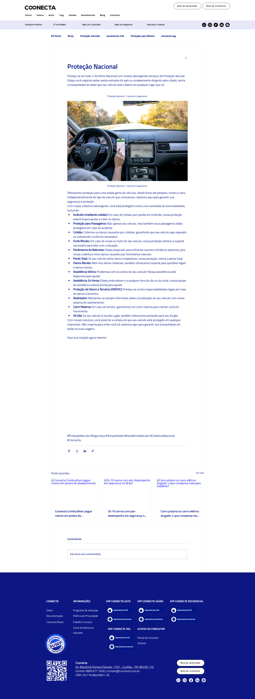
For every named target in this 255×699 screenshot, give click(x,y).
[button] (59, 24)
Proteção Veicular (90, 36)
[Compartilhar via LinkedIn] (84, 451)
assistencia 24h (115, 36)
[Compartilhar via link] (92, 451)
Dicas (71, 36)
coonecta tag (168, 36)
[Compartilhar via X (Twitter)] (76, 451)
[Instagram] (210, 25)
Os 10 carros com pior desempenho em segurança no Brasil (127, 513)
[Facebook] (216, 25)
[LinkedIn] (222, 25)
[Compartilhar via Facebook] (68, 451)
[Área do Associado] (187, 6)
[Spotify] (227, 25)
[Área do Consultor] (216, 6)
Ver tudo (200, 472)
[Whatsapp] (204, 25)
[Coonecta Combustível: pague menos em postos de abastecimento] (74, 492)
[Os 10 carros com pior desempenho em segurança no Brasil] (127, 492)
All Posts (56, 36)
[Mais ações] (186, 57)
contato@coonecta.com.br (123, 671)
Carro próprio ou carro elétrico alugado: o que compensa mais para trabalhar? (180, 513)
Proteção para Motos (143, 36)
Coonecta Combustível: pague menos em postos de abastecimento (73, 513)
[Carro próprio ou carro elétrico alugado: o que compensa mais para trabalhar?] (180, 492)
